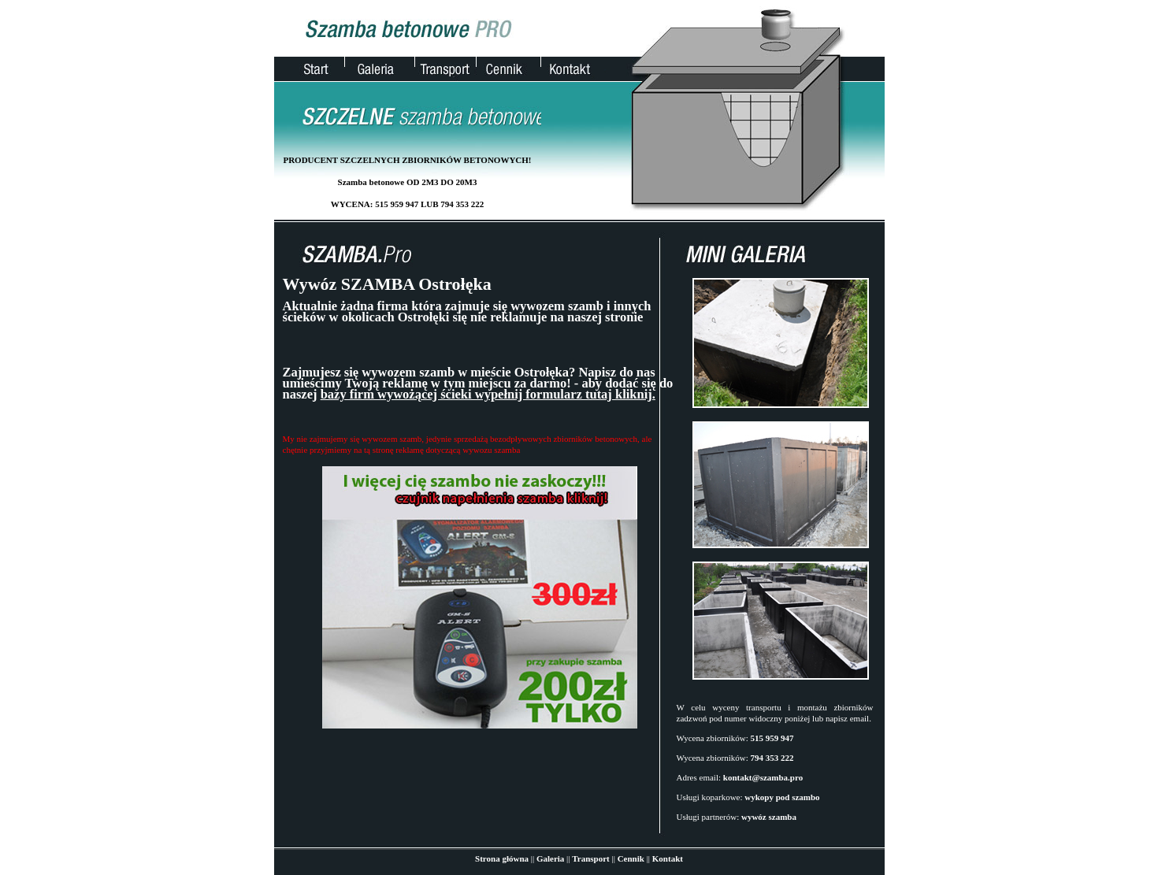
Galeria (550, 858)
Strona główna (502, 858)
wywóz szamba (768, 816)
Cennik (631, 858)
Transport (590, 858)
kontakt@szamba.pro (763, 777)
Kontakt (667, 858)
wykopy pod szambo (781, 797)
